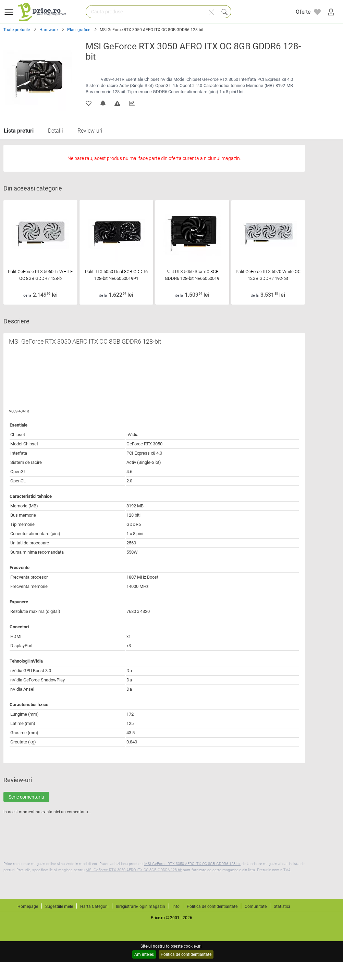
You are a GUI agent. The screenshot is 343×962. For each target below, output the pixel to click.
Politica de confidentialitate (186, 954)
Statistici (282, 906)
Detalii (55, 130)
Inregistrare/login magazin (140, 906)
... (245, 91)
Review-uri (89, 130)
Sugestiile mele (59, 906)
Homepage (27, 906)
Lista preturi (19, 130)
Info (176, 906)
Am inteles (144, 954)
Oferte (303, 12)
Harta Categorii (94, 906)
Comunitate (256, 906)
